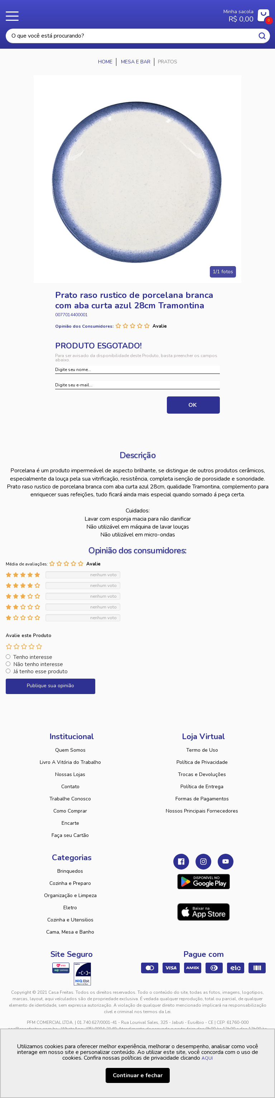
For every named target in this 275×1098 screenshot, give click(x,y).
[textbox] (138, 36)
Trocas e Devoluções (202, 774)
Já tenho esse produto (40, 671)
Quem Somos (70, 750)
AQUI (207, 1058)
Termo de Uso (202, 750)
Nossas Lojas (70, 774)
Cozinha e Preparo (70, 883)
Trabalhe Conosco (70, 798)
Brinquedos (70, 871)
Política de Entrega (201, 786)
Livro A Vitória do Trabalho (70, 762)
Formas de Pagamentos (202, 798)
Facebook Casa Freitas (181, 862)
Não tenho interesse (38, 664)
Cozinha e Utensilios (70, 919)
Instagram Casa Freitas (203, 862)
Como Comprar (70, 811)
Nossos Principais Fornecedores (202, 811)
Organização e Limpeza (70, 895)
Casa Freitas (115, 14)
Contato (70, 786)
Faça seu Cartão (70, 835)
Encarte (70, 823)
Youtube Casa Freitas (225, 862)
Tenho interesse (32, 657)
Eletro (70, 907)
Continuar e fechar (138, 1075)
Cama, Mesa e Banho (70, 932)
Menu (14, 16)
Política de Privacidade (202, 762)
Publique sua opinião (50, 685)
